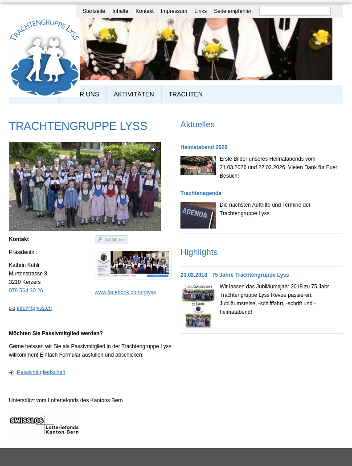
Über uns (83, 94)
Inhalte (120, 11)
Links (200, 11)
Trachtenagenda (200, 193)
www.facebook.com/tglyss (125, 292)
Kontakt (144, 11)
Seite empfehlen (233, 11)
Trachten (186, 94)
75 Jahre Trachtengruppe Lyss (250, 275)
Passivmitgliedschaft (41, 372)
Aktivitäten (134, 94)
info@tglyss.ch (34, 308)
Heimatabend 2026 (203, 147)
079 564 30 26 (26, 290)
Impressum (174, 11)
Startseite (93, 11)
